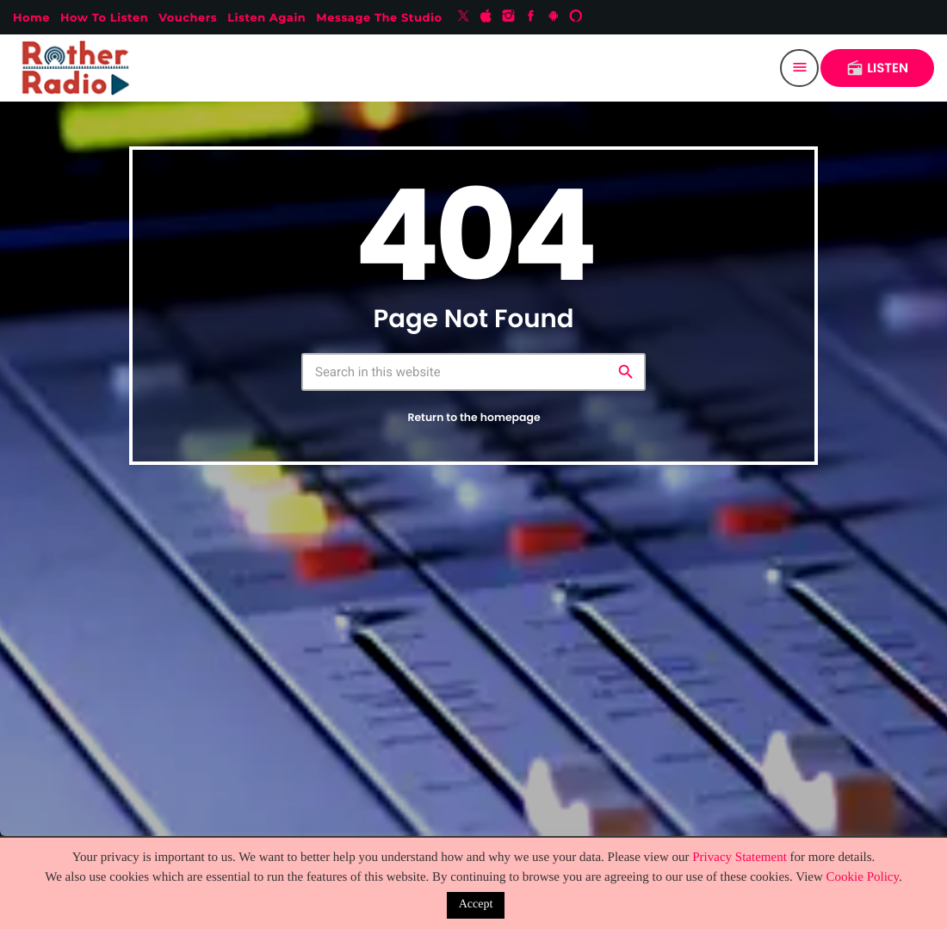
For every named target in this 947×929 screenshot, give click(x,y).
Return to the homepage (473, 418)
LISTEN (877, 68)
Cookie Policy (862, 877)
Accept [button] (476, 904)
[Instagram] (509, 17)
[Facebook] (531, 17)
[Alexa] (576, 17)
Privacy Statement (739, 857)
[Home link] (79, 68)
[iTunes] (486, 17)
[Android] (553, 17)
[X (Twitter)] (463, 17)
